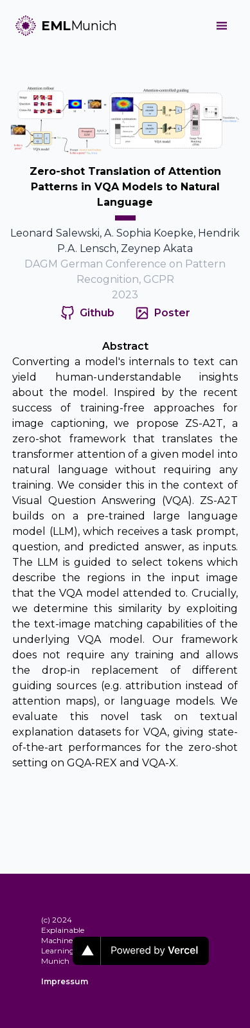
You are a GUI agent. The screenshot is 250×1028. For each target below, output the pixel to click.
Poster (172, 313)
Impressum (57, 981)
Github (97, 313)
